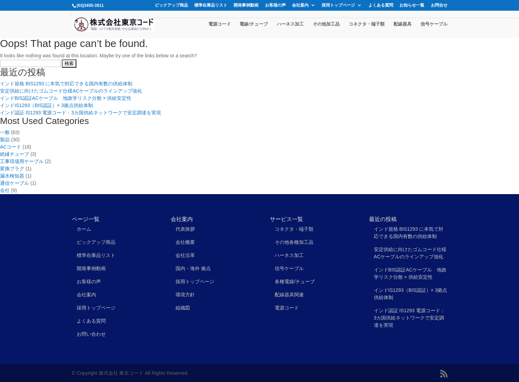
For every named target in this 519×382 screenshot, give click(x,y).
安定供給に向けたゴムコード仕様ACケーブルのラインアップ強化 (71, 91)
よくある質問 (380, 5)
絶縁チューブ (14, 154)
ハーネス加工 (290, 24)
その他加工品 (326, 24)
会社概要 (185, 242)
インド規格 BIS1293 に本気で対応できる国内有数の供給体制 (66, 83)
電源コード (219, 24)
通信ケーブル (14, 183)
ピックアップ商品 (171, 5)
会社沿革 (185, 255)
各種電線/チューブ (295, 281)
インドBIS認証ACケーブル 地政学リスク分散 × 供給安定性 (65, 98)
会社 (5, 190)
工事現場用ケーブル (22, 161)
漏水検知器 (12, 176)
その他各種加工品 (294, 242)
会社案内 (300, 5)
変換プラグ (12, 168)
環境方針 (185, 294)
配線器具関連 (289, 294)
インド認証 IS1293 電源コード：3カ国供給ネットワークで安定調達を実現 (80, 112)
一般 (5, 132)
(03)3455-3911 (90, 5)
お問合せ (439, 5)
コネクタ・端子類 (367, 24)
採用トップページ (338, 5)
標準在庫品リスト (210, 5)
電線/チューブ (253, 24)
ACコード (10, 147)
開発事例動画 (246, 5)
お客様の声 (275, 5)
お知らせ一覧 (411, 5)
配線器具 (403, 24)
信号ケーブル (434, 24)
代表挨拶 (185, 229)
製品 (5, 139)
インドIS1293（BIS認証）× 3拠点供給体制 (46, 105)
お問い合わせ (91, 334)
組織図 (183, 308)
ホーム (84, 229)
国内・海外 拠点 (193, 268)
